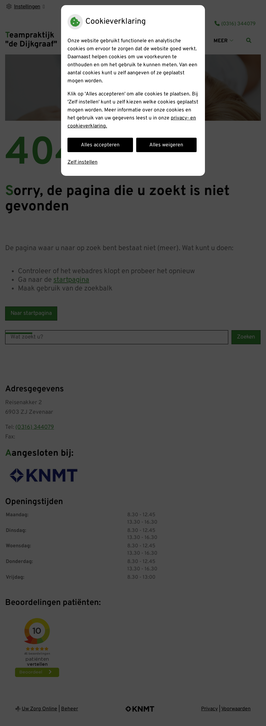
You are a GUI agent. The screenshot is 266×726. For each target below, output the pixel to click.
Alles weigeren (166, 145)
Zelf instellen (82, 162)
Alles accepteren (100, 145)
